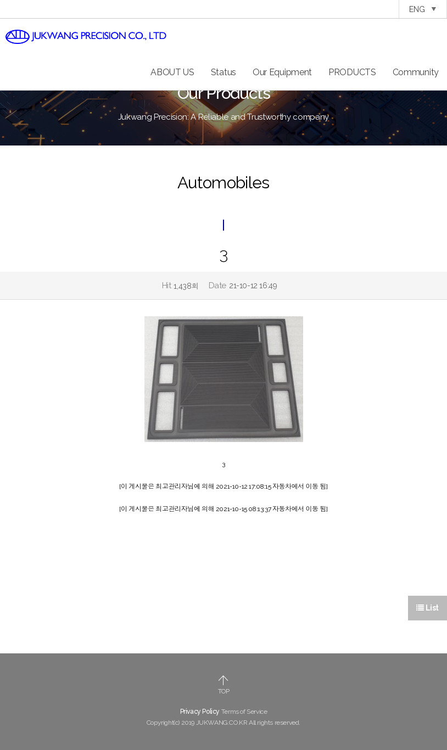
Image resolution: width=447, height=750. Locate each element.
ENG (423, 9)
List (427, 607)
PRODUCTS (352, 72)
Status (223, 72)
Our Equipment (282, 72)
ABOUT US (172, 72)
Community (416, 72)
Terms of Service (244, 711)
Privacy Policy (200, 711)
